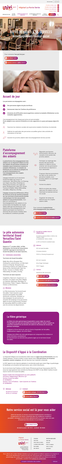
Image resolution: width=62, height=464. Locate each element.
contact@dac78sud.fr (31, 396)
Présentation (6, 14)
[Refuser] (60, 458)
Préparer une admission (51, 9)
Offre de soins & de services (22, 14)
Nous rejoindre (45, 14)
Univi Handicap (48, 448)
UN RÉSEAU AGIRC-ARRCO (51, 438)
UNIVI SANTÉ (48, 442)
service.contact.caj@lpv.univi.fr (16, 62)
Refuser (55, 461)
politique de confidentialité (39, 459)
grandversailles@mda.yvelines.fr (48, 280)
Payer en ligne (53, 11)
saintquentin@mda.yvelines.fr (48, 285)
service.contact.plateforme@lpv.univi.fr (48, 217)
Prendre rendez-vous (51, 5)
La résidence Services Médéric (35, 14)
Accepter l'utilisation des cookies (31, 461)
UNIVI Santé (9, 7)
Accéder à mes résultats (51, 7)
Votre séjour (13, 14)
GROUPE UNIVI (48, 440)
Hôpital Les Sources (49, 446)
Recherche (58, 15)
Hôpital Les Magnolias (50, 444)
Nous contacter (52, 14)
